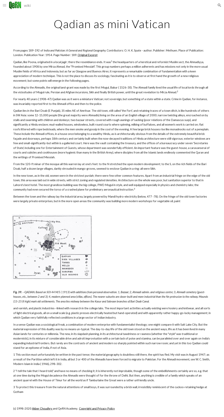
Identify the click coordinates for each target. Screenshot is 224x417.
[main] (112, 24)
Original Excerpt (88, 55)
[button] (4, 5)
